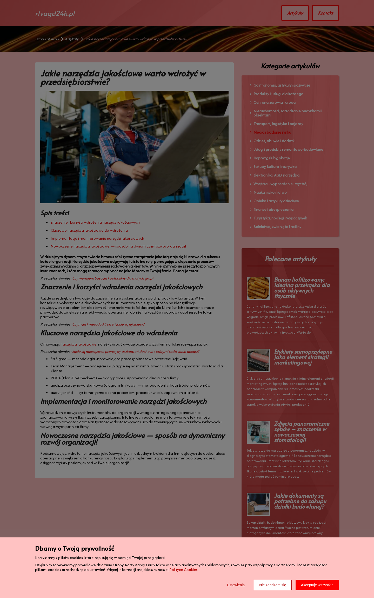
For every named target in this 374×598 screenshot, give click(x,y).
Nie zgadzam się (272, 585)
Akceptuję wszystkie (317, 585)
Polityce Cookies (183, 569)
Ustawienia (236, 585)
